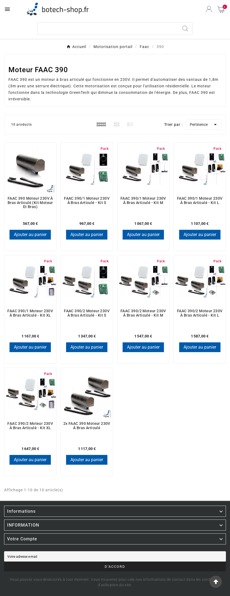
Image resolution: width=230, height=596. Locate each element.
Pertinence (204, 124)
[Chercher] (108, 28)
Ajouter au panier (30, 234)
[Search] (185, 28)
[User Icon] (209, 9)
